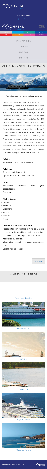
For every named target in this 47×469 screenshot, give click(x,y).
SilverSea (23, 359)
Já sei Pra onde (23, 41)
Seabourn (23, 389)
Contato (23, 58)
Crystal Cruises (23, 420)
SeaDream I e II (23, 329)
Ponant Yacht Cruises (23, 298)
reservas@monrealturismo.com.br (23, 19)
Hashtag (23, 52)
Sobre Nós (23, 46)
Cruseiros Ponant (23, 450)
